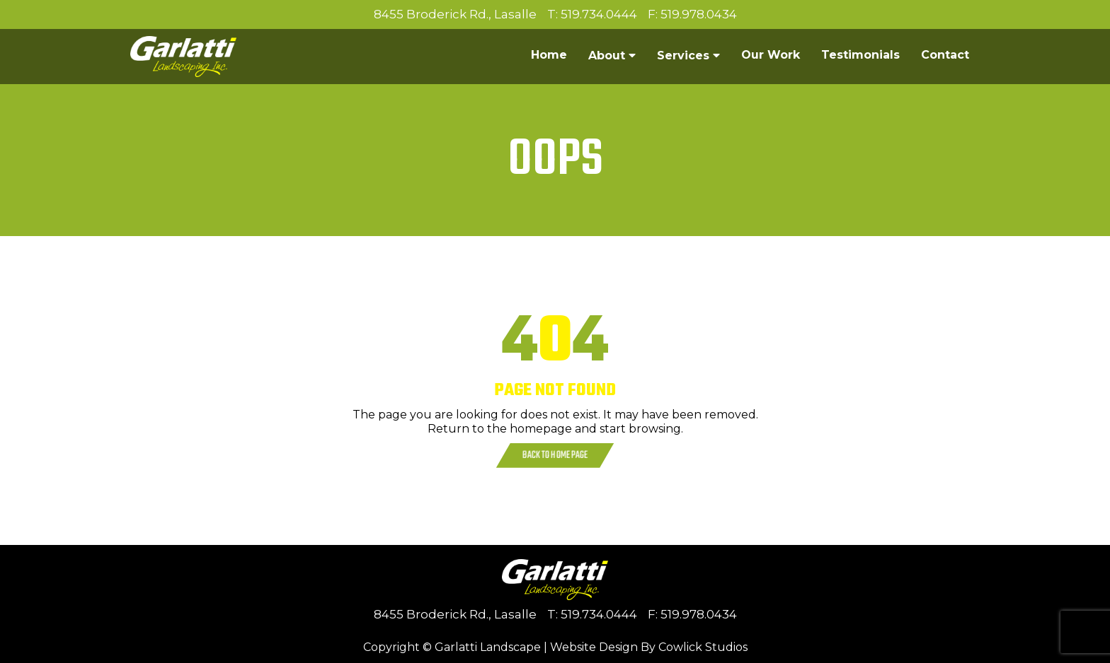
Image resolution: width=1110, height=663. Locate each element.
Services (683, 55)
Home (549, 54)
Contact (945, 54)
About (606, 55)
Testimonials (860, 54)
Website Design (594, 647)
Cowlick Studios (703, 647)
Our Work (770, 54)
